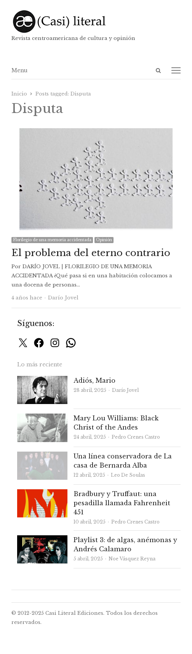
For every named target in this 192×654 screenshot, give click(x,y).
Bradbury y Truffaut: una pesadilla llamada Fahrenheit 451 (122, 503)
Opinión (104, 239)
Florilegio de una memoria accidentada (52, 239)
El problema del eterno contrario (90, 252)
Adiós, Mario (94, 380)
